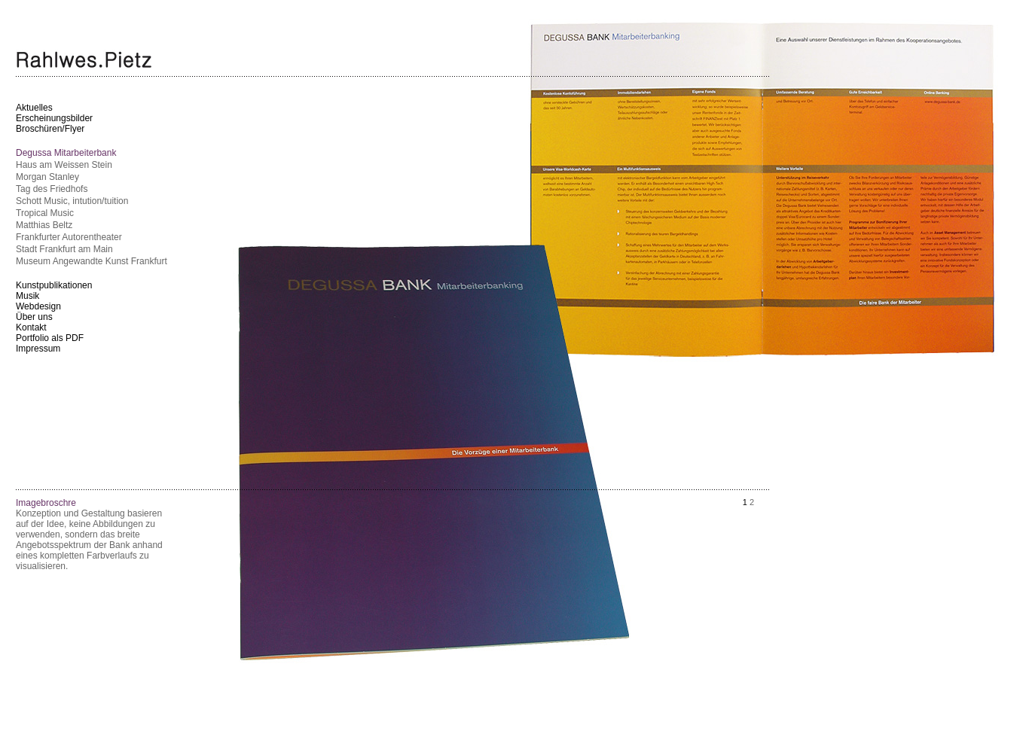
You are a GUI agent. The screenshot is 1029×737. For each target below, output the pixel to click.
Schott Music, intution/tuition (72, 201)
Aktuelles (34, 107)
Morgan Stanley (47, 177)
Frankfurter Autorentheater (69, 237)
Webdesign (38, 306)
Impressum (38, 348)
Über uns (34, 317)
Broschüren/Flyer (50, 128)
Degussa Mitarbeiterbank (66, 153)
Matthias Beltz (44, 225)
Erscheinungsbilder (54, 118)
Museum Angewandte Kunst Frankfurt (91, 261)
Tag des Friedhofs (51, 189)
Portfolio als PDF (50, 338)
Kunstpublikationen (54, 285)
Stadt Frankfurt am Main (64, 249)
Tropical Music (45, 213)
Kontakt (31, 327)
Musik (27, 296)
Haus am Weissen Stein (64, 165)
